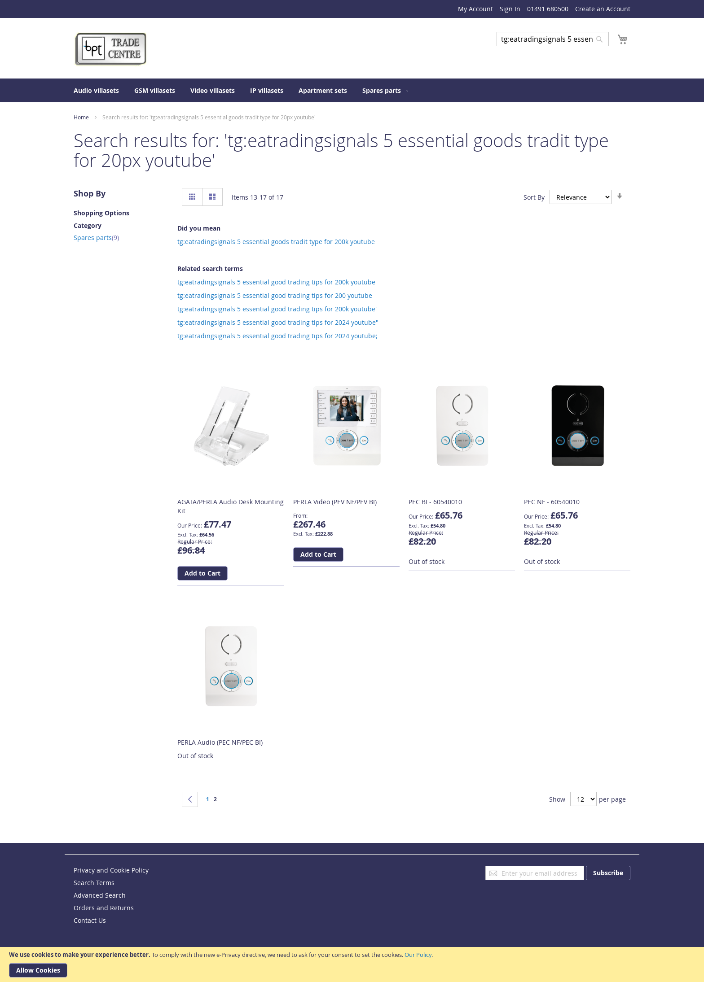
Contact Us (90, 920)
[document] (352, 964)
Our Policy (418, 955)
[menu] (352, 90)
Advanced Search (523, 52)
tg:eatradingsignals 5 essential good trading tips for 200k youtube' (277, 309)
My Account (475, 8)
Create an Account (602, 8)
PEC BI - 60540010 (435, 502)
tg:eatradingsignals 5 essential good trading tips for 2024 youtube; (277, 336)
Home (81, 117)
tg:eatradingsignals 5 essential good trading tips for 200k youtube (276, 282)
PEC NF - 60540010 (552, 502)
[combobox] (553, 39)
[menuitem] (96, 90)
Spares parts (96, 237)
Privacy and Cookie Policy (111, 870)
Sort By (534, 197)
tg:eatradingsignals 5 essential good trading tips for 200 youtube (274, 295)
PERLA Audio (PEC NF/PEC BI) (220, 742)
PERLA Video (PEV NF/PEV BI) (335, 502)
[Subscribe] (608, 873)
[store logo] (112, 49)
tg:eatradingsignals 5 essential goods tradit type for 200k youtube (276, 241)
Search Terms (94, 882)
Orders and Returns (104, 907)
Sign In (510, 8)
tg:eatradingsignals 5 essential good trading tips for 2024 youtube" (277, 322)
